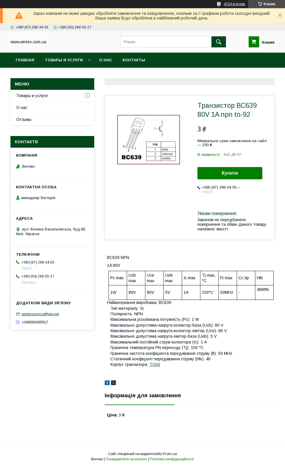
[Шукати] (218, 41)
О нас (105, 60)
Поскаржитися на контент (126, 459)
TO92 (154, 364)
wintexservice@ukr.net (40, 314)
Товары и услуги (64, 60)
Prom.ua (170, 454)
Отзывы (23, 119)
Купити (230, 173)
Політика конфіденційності (172, 459)
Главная (25, 60)
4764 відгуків (234, 4)
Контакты (133, 60)
